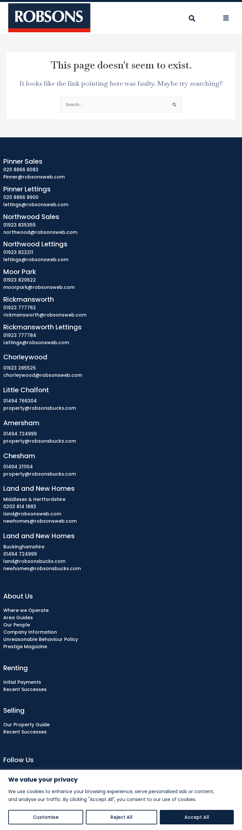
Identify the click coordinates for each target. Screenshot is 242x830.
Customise (46, 817)
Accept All (196, 817)
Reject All (121, 817)
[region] (121, 800)
